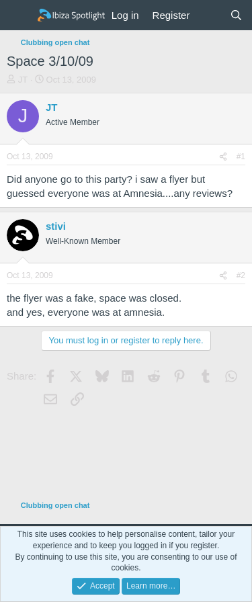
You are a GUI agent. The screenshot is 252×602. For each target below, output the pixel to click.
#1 (241, 156)
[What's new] (209, 15)
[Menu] (18, 15)
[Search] (236, 15)
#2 (241, 275)
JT (23, 80)
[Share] (223, 157)
